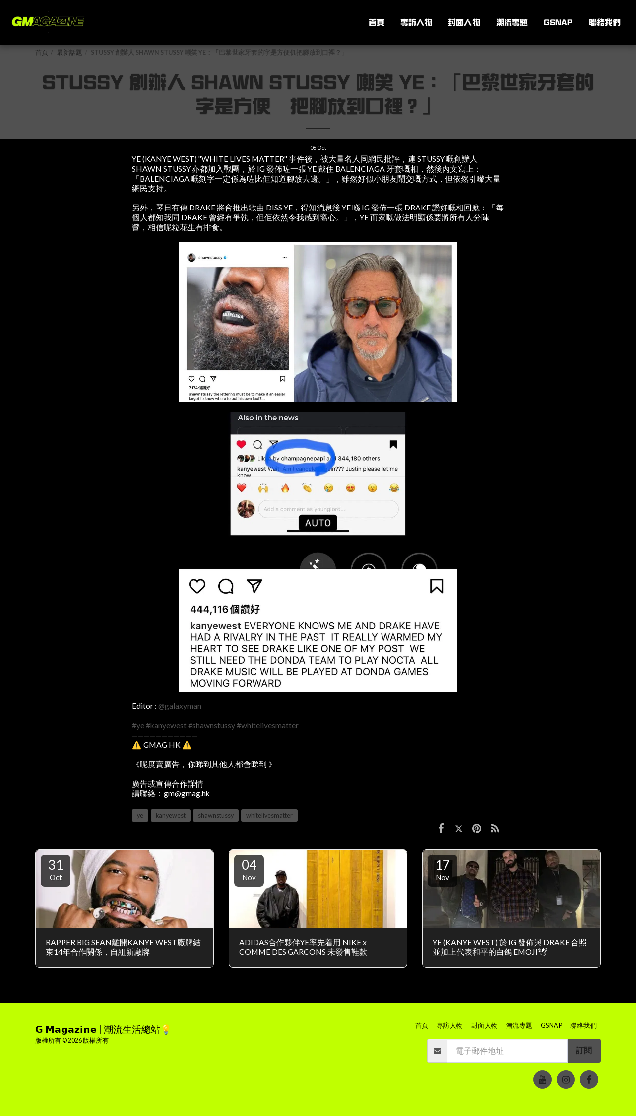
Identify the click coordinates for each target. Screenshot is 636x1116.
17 (442, 869)
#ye (138, 725)
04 (249, 869)
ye (140, 815)
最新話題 (69, 52)
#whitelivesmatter (268, 725)
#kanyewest (166, 725)
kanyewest (171, 815)
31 (55, 869)
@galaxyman (179, 705)
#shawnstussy (211, 725)
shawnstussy (216, 815)
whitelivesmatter (269, 815)
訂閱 (584, 1050)
